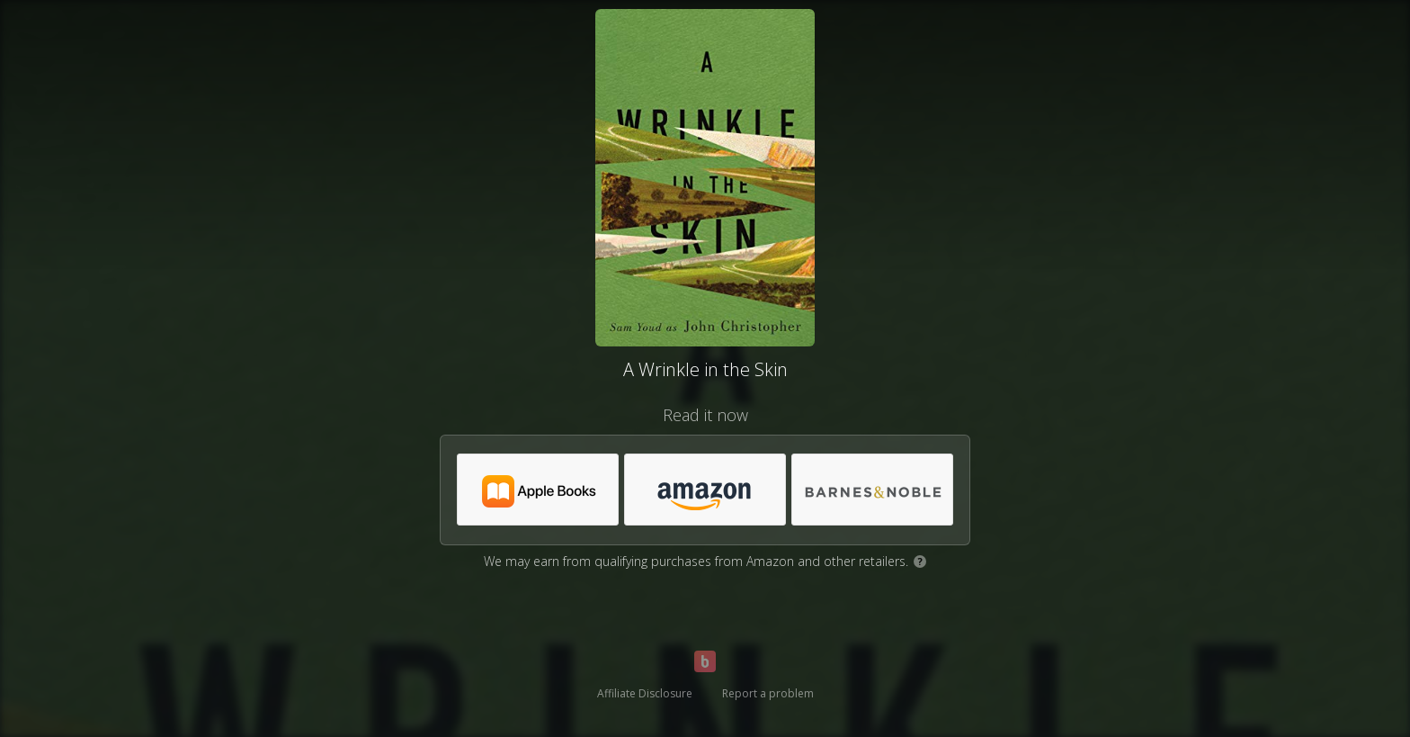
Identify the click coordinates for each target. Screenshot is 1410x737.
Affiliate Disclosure (644, 693)
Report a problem (768, 693)
